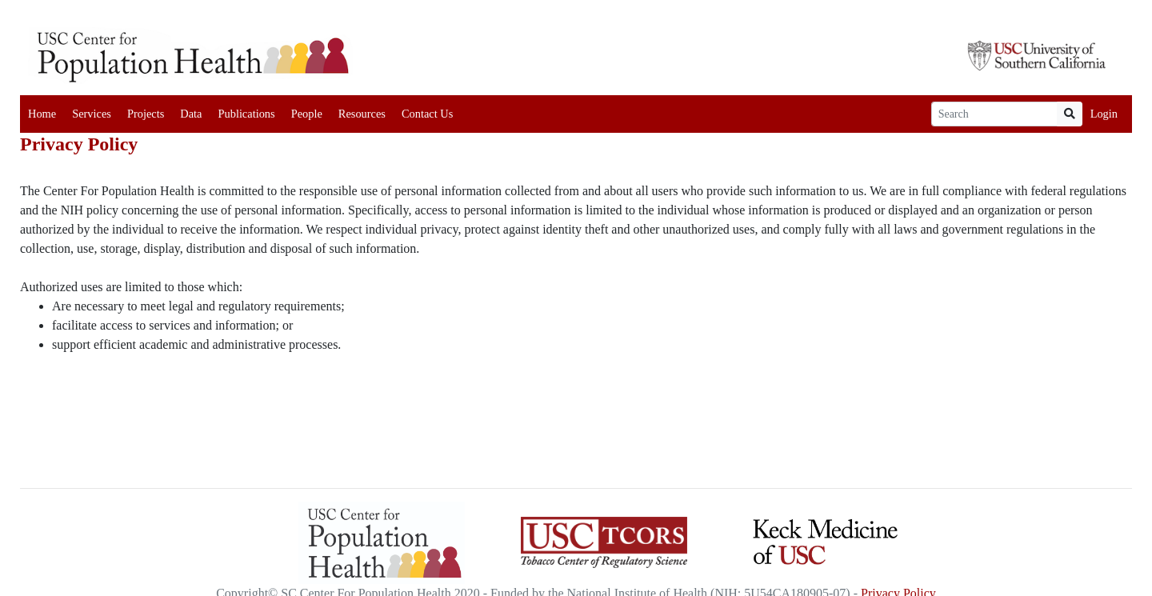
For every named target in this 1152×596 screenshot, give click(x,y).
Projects (145, 113)
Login (1104, 113)
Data (191, 113)
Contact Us (427, 113)
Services (91, 113)
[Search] (994, 114)
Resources (362, 113)
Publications (246, 113)
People (306, 113)
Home (42, 113)
